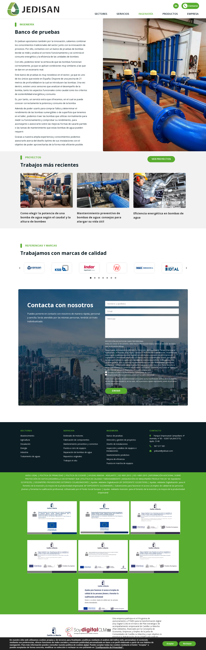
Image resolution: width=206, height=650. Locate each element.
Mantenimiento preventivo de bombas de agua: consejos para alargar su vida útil (99, 217)
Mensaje (142, 327)
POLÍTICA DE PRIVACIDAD (51, 475)
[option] (34, 268)
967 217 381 (159, 446)
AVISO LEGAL (31, 475)
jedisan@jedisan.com (163, 451)
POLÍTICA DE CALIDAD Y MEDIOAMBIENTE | (101, 479)
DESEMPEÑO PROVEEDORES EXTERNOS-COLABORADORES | (62, 482)
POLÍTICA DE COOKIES (76, 475)
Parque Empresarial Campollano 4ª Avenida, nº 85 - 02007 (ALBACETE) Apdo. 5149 (167, 438)
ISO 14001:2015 (140, 475)
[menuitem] (101, 14)
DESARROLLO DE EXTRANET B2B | (65, 479)
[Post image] (46, 190)
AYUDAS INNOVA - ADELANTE (102, 475)
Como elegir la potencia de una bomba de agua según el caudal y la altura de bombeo (45, 217)
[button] (19, 268)
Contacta (190, 5)
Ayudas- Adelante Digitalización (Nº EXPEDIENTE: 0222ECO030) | (119, 482)
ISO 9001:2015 (124, 475)
